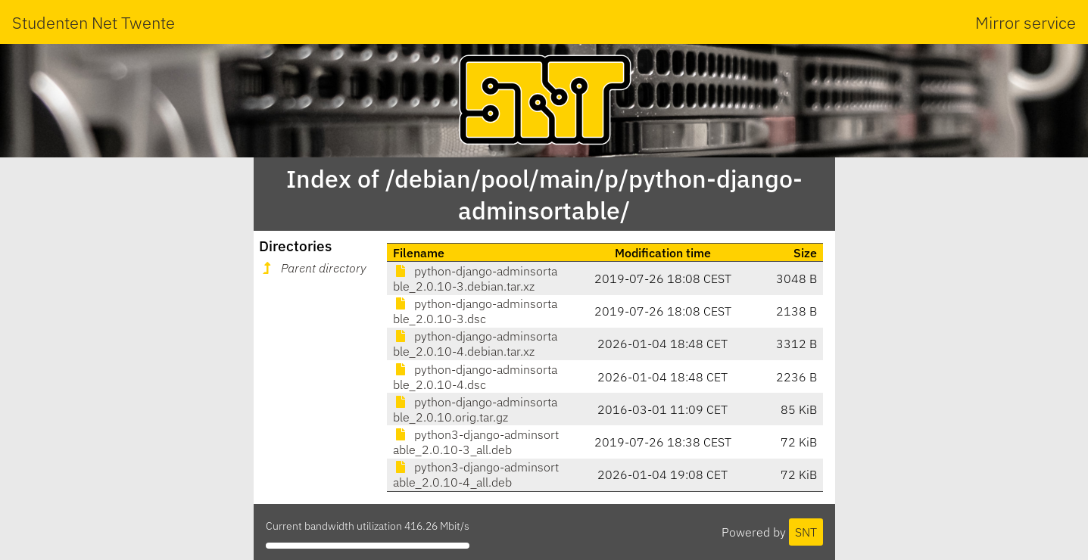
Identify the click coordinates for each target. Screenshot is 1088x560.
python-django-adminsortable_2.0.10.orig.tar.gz (475, 409)
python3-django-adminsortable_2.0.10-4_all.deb (476, 474)
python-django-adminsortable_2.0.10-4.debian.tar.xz (475, 343)
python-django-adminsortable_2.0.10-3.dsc (475, 311)
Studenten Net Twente (93, 22)
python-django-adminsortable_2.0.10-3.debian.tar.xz (475, 278)
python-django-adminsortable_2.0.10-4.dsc (475, 377)
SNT (806, 532)
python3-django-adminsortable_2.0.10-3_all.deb (476, 442)
